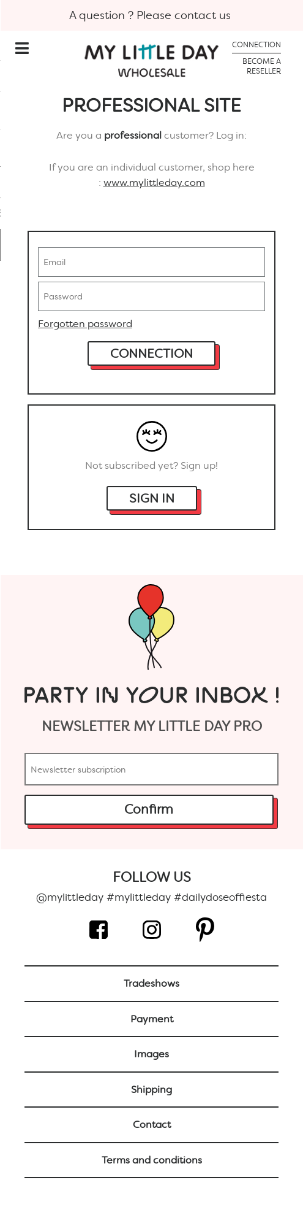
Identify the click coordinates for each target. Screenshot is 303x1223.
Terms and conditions (152, 1160)
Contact (152, 1124)
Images (151, 1053)
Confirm (148, 809)
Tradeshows (151, 983)
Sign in (151, 498)
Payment (151, 1019)
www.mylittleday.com (154, 182)
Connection (151, 353)
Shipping (151, 1089)
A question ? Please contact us (151, 15)
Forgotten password (85, 323)
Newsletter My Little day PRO (152, 726)
